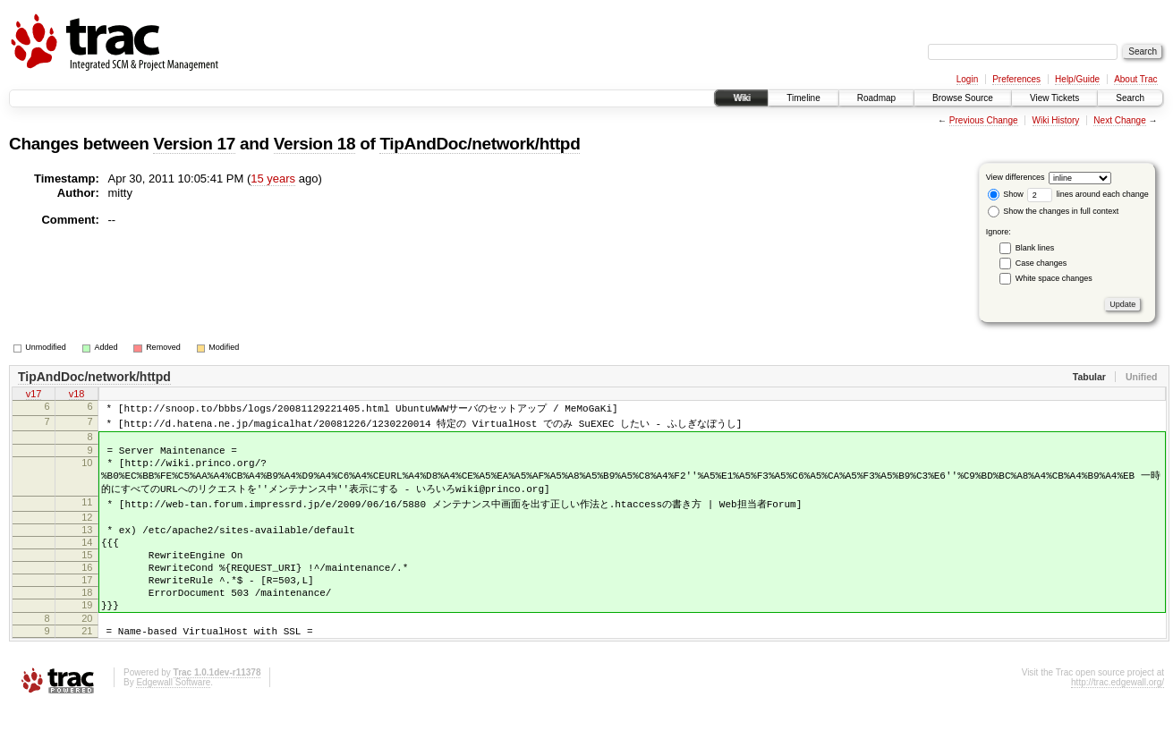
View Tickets (1054, 98)
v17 (34, 395)
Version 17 (194, 143)
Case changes (1041, 263)
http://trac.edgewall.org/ (1117, 724)
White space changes (1054, 278)
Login (967, 79)
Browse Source (962, 98)
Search (1130, 98)
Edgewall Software (173, 724)
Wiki (741, 98)
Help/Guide (1077, 79)
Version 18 (315, 143)
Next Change (1119, 120)
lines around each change (1088, 194)
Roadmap (876, 98)
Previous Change (983, 120)
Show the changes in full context (1053, 211)
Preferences (1016, 79)
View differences (1015, 177)
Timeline (803, 98)
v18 (77, 395)
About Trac (1135, 79)
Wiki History (1056, 120)
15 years (273, 178)
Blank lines (1035, 247)
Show (1006, 194)
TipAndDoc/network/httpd (479, 143)
